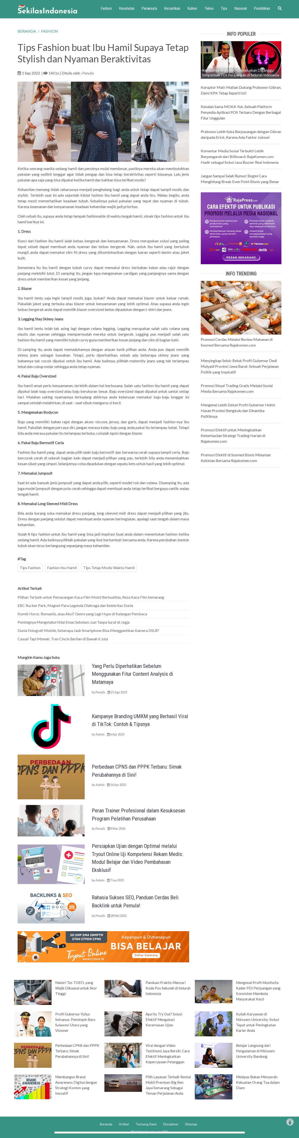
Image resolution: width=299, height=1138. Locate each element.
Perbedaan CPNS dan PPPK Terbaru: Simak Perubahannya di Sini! (77, 1050)
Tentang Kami (146, 1124)
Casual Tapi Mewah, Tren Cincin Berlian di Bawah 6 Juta (63, 638)
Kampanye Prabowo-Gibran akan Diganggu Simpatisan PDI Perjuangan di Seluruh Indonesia (240, 72)
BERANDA (27, 31)
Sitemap (191, 1124)
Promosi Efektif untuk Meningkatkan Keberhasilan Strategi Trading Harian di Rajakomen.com (233, 435)
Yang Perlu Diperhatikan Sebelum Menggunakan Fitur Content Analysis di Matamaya (132, 674)
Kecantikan (172, 8)
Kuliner (192, 8)
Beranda (106, 1124)
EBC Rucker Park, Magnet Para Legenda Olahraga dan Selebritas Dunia (75, 605)
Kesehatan (126, 8)
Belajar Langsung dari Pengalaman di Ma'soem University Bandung (255, 1050)
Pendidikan (262, 8)
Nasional (240, 8)
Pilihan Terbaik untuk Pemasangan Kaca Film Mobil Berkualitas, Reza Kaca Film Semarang (91, 597)
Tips (224, 8)
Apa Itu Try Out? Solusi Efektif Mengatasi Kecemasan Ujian (164, 1019)
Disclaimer (170, 1124)
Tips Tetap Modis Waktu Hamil (109, 567)
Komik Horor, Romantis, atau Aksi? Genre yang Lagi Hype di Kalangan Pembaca (82, 613)
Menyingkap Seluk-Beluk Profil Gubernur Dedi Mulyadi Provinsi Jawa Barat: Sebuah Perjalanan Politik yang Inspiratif (240, 366)
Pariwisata (149, 8)
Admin (100, 734)
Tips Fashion (30, 567)
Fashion (106, 8)
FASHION (49, 31)
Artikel (124, 1124)
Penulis (88, 73)
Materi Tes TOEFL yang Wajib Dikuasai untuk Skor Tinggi (76, 988)
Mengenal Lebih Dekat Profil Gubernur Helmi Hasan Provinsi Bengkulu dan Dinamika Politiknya (238, 410)
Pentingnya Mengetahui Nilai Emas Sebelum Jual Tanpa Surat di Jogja (74, 622)
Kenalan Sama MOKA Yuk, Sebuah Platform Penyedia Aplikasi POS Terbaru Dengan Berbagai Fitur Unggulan (241, 112)
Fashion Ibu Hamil (62, 567)
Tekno (209, 8)
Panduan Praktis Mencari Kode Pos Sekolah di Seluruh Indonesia (168, 988)
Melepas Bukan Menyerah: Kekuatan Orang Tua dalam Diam (258, 1082)
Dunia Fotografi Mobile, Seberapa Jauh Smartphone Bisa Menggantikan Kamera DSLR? (88, 630)
